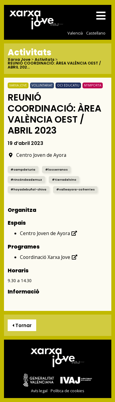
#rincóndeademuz (26, 180)
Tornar (22, 325)
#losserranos (56, 169)
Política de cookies (67, 390)
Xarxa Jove (19, 60)
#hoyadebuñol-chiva (28, 189)
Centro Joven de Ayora (37, 155)
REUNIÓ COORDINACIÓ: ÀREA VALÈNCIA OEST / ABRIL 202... (54, 65)
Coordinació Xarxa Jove (49, 257)
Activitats (44, 60)
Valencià (75, 33)
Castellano (95, 33)
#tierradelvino (64, 180)
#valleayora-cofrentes (75, 189)
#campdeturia (22, 169)
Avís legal (39, 390)
